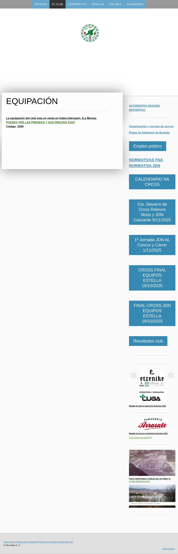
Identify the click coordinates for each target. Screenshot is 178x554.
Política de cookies (48, 542)
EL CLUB (57, 4)
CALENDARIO (135, 4)
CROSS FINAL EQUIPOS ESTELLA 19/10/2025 (152, 278)
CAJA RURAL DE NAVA (138, 438)
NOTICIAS (41, 4)
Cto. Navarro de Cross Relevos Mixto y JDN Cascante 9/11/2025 (152, 212)
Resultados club (148, 341)
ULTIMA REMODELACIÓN (139, 481)
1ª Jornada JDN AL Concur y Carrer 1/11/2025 (152, 244)
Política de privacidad (26, 542)
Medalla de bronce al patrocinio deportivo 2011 (148, 433)
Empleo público (147, 146)
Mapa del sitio (66, 542)
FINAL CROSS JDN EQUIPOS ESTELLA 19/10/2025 (152, 313)
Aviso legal (8, 542)
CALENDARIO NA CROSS (152, 182)
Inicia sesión (168, 548)
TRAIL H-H (97, 4)
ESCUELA (115, 4)
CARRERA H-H (77, 4)
